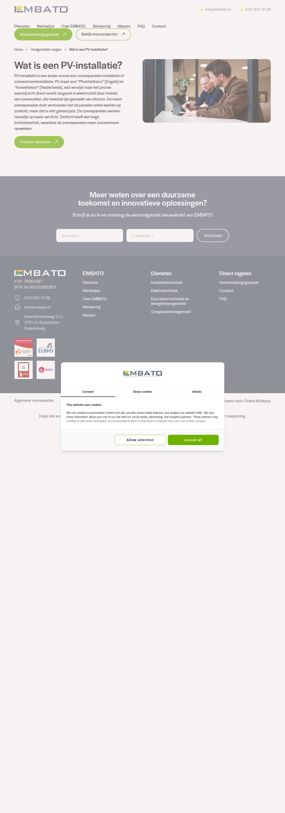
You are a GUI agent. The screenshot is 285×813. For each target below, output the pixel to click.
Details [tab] (196, 391)
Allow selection (140, 440)
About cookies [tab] (142, 391)
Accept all (193, 440)
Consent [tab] (88, 391)
